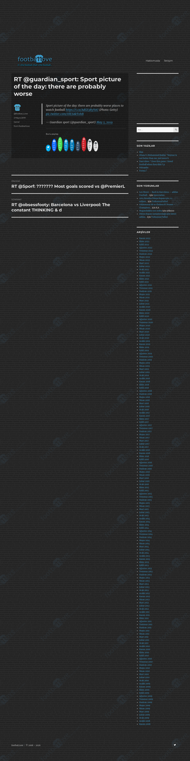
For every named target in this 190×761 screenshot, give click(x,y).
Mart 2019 (144, 369)
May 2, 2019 (104, 122)
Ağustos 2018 (145, 391)
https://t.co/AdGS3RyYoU (82, 110)
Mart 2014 (144, 546)
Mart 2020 (144, 332)
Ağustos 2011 (145, 621)
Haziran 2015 (145, 500)
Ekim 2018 (144, 384)
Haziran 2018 (145, 394)
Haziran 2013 (145, 574)
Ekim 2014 (144, 525)
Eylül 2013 (144, 565)
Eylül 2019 (144, 350)
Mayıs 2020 (144, 325)
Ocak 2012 (144, 609)
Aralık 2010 (144, 646)
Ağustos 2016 (145, 462)
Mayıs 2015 (144, 503)
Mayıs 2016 (144, 472)
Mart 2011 (143, 637)
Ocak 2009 (144, 718)
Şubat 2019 (144, 372)
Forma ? (143, 170)
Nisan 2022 (144, 260)
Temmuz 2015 (146, 497)
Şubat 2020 (144, 335)
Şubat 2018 (144, 406)
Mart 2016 (144, 478)
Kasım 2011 (144, 615)
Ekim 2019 (144, 347)
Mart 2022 (144, 263)
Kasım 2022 (144, 238)
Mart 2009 (144, 711)
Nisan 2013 (144, 581)
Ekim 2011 (144, 618)
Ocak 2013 (144, 590)
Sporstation (159, 195)
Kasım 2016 (144, 453)
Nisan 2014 (144, 543)
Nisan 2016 (144, 475)
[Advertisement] (95, 29)
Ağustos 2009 (145, 696)
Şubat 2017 (144, 444)
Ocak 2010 (144, 680)
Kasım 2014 (144, 521)
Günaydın (143, 167)
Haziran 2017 (145, 431)
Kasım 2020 (144, 310)
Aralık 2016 (144, 450)
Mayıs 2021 (144, 294)
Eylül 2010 (144, 655)
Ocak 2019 (144, 375)
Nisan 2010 (144, 671)
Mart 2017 (144, 441)
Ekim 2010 (144, 652)
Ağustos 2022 (145, 247)
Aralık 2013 (144, 556)
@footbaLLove (21, 113)
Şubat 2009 (144, 715)
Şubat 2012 (144, 606)
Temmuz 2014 (146, 534)
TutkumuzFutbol (160, 201)
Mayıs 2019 (144, 363)
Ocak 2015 (144, 515)
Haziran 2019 (145, 360)
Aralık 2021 (144, 272)
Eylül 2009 (144, 693)
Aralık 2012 (144, 593)
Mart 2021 (144, 300)
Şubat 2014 (144, 550)
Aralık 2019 (144, 341)
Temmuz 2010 (146, 662)
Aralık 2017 (144, 412)
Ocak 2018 (144, 409)
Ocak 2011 (143, 643)
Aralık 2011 (144, 612)
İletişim (168, 60)
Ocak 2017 (144, 447)
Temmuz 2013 (145, 571)
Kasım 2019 (144, 344)
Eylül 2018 (144, 388)
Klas (141, 152)
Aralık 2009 (144, 683)
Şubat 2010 (144, 677)
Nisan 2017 (144, 437)
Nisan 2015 (144, 506)
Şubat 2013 (144, 587)
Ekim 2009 (144, 690)
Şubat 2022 (144, 266)
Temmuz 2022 (146, 251)
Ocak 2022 (144, 269)
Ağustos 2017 (145, 425)
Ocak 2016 (144, 484)
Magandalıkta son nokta (150, 211)
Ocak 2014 (144, 553)
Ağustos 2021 (145, 285)
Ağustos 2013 (145, 568)
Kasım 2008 (144, 724)
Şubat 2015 (144, 512)
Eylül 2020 (144, 316)
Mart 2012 (144, 602)
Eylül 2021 (144, 282)
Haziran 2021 (145, 291)
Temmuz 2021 (146, 288)
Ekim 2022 (144, 241)
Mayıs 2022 (144, 257)
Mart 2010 (144, 674)
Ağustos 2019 (145, 353)
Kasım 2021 (144, 275)
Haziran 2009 (145, 702)
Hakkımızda (153, 60)
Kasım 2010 (144, 649)
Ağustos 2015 (145, 493)
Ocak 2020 (144, 338)
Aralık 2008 (144, 721)
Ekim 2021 (144, 279)
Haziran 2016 (145, 469)
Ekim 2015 (144, 487)
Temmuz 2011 (145, 624)
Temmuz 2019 (146, 356)
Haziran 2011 (145, 627)
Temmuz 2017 (146, 428)
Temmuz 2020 (146, 322)
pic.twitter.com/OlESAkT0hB (65, 114)
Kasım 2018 (144, 381)
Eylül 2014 (144, 528)
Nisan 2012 (144, 599)
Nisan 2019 (144, 366)
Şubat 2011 (144, 640)
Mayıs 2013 (144, 578)
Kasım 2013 (144, 559)
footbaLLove (17, 745)
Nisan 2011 (144, 634)
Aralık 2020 (144, 307)
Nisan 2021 (144, 297)
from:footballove (22, 126)
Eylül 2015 (144, 490)
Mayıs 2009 (144, 705)
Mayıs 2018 (144, 397)
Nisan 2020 (144, 328)
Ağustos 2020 (145, 319)
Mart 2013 (144, 584)
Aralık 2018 (144, 378)
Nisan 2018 (144, 400)
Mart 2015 (144, 509)
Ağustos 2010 (145, 658)
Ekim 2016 (144, 456)
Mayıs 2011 (144, 630)
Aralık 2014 (144, 518)
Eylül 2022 (144, 244)
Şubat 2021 (144, 304)
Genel (17, 122)
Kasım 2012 (144, 596)
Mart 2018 (144, 403)
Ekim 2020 (144, 313)
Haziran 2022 (145, 254)
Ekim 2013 (144, 562)
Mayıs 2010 (144, 668)
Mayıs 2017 (144, 434)
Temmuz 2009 (146, 699)
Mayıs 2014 (144, 540)
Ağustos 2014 (145, 531)
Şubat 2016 (144, 481)
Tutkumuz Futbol (159, 217)
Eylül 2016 (144, 459)
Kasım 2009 (145, 687)
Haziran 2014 (145, 537)
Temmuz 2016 (146, 465)
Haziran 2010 (145, 665)
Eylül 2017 (144, 422)
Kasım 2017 (144, 416)
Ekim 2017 (144, 419)
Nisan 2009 (144, 708)
